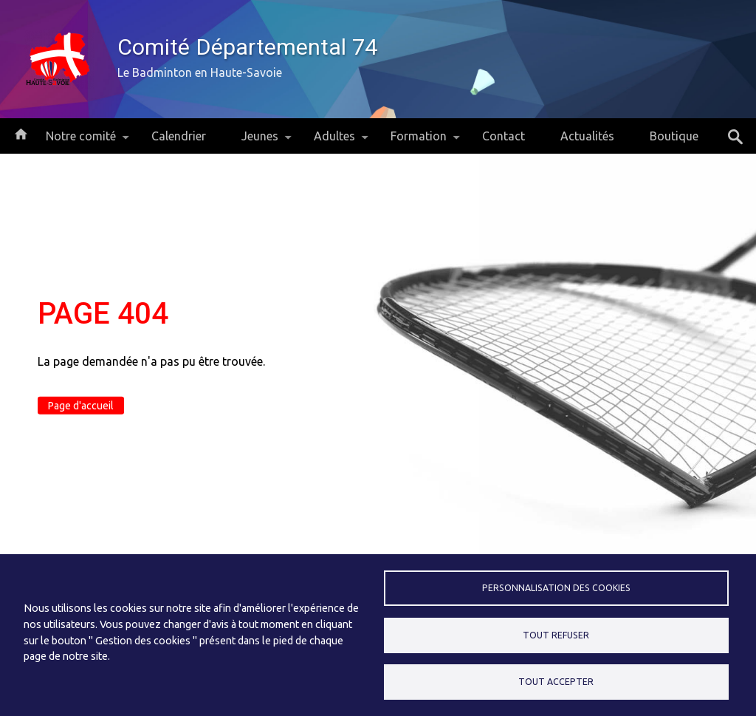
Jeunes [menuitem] (260, 141)
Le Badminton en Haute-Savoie (199, 72)
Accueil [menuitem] (20, 133)
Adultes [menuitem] (334, 141)
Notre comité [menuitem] (81, 141)
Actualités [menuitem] (587, 136)
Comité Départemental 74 (247, 47)
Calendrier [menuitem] (178, 136)
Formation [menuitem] (418, 141)
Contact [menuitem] (503, 136)
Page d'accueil (81, 406)
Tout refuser (556, 635)
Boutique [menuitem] (674, 136)
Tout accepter (556, 681)
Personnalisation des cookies (556, 588)
